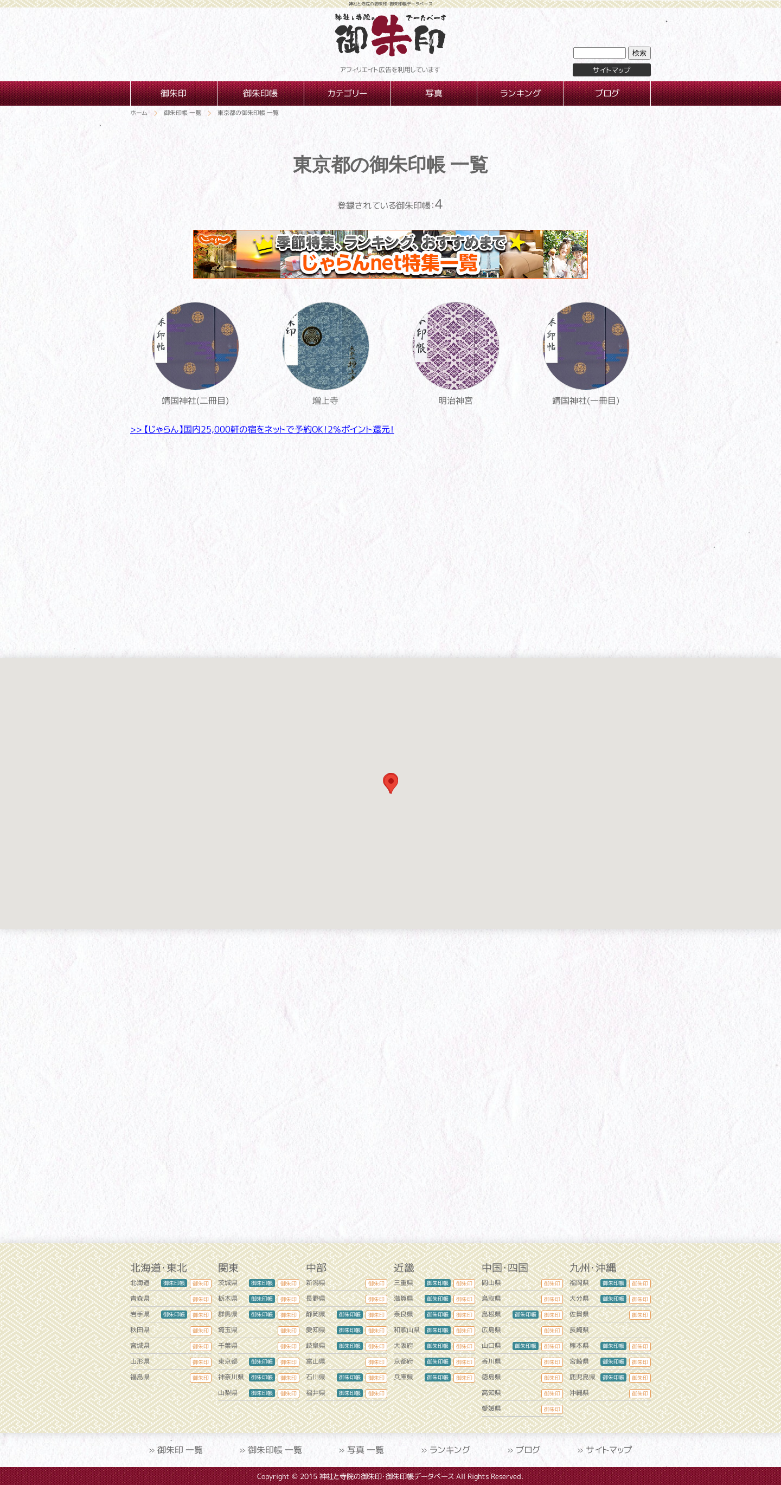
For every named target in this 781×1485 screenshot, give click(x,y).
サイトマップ (612, 70)
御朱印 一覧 (180, 1450)
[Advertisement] (390, 539)
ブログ (528, 1450)
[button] (391, 784)
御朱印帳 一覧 (275, 1450)
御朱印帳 (174, 1283)
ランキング (450, 1450)
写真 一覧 (365, 1450)
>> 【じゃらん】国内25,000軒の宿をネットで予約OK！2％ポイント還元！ (262, 429)
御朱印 (201, 1283)
